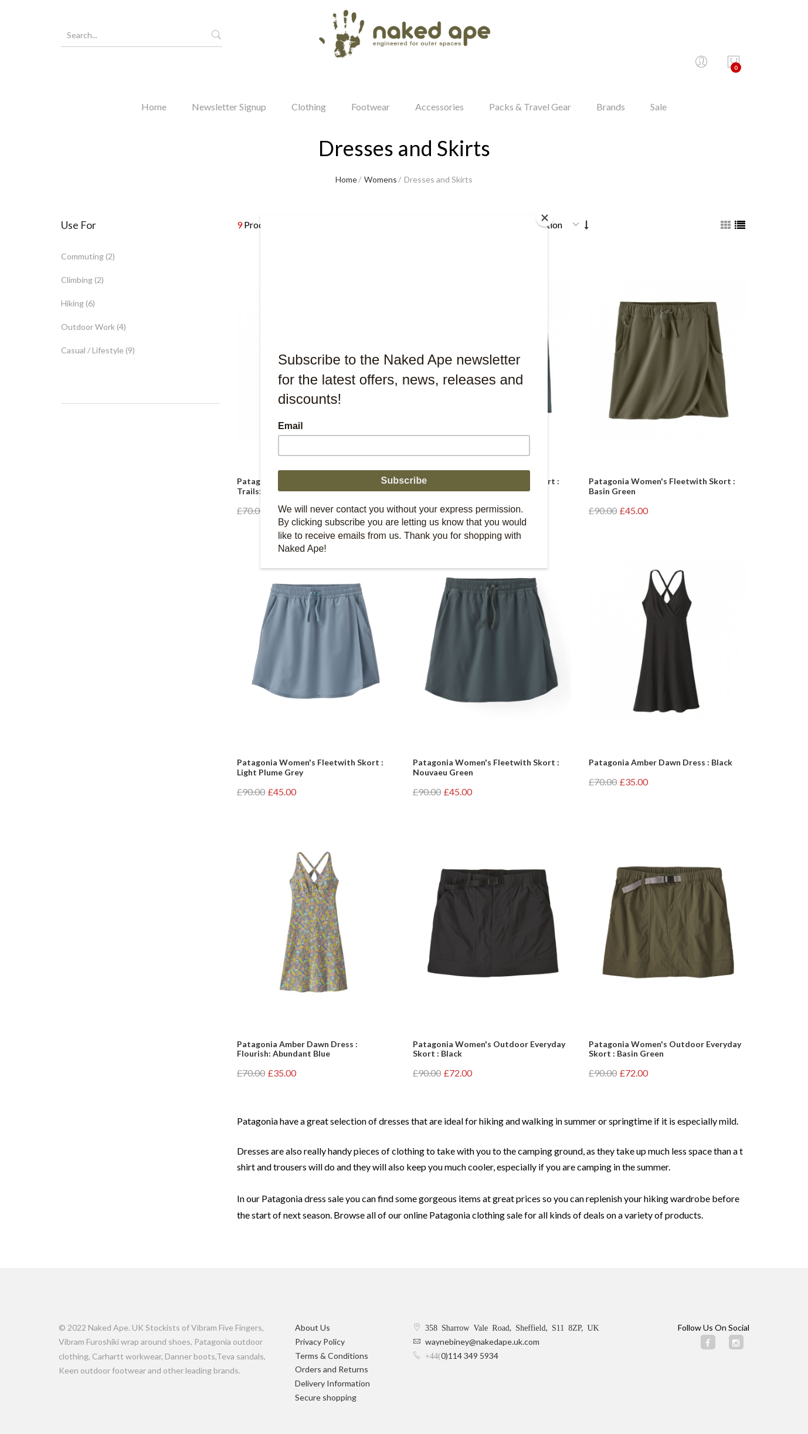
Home (154, 79)
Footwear (370, 79)
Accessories (439, 79)
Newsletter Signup (229, 79)
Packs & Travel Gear (530, 79)
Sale (658, 79)
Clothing (308, 79)
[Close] (545, 218)
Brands (610, 79)
